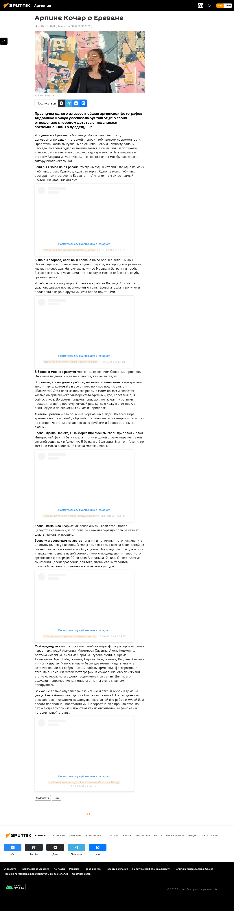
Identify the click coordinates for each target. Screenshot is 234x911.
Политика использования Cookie (193, 868)
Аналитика (143, 835)
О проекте (10, 868)
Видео (192, 835)
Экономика (92, 835)
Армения (75, 835)
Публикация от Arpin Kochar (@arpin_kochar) (69, 250)
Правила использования (35, 868)
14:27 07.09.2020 (45, 26)
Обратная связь (81, 873)
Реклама (74, 868)
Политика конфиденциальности (151, 868)
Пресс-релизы (92, 868)
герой (56, 797)
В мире (127, 835)
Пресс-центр (209, 835)
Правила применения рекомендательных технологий (36, 873)
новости (59, 835)
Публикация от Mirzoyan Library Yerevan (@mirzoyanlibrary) (84, 782)
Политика (112, 835)
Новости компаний (117, 868)
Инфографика (175, 835)
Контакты (59, 868)
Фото (158, 835)
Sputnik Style (42, 797)
